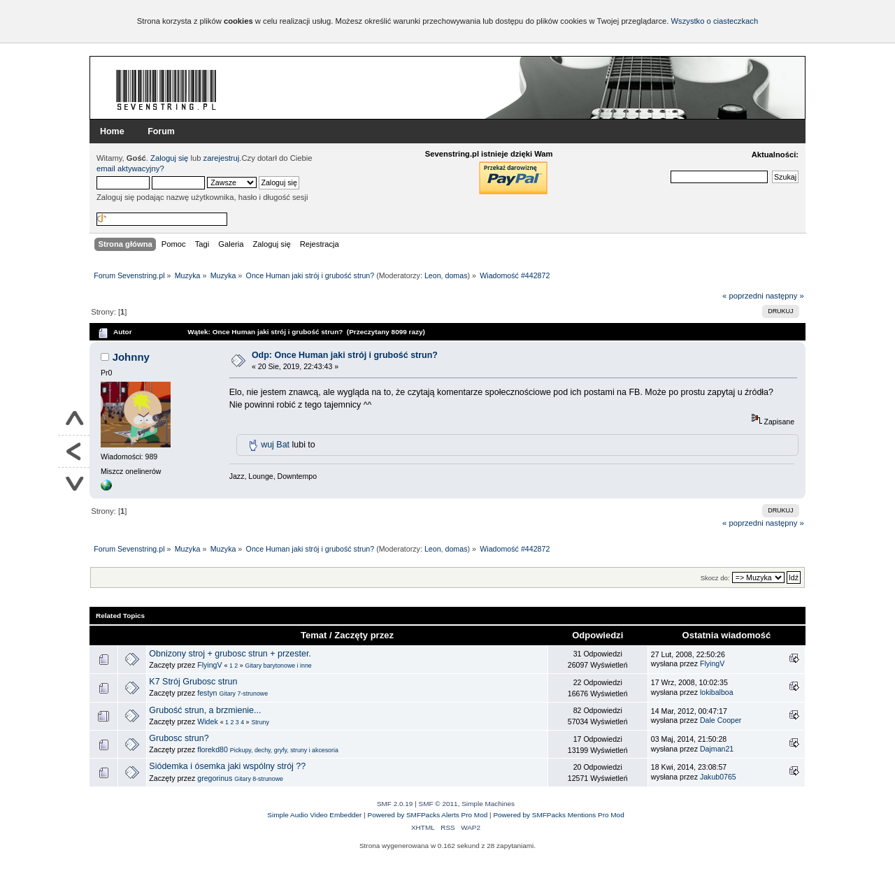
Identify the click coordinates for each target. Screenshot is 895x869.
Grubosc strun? (178, 738)
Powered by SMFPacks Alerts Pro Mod (428, 815)
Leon (432, 275)
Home (112, 131)
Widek (207, 721)
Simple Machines (488, 803)
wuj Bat (275, 445)
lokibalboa (716, 692)
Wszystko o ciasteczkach (714, 21)
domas (456, 275)
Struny (260, 722)
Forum (161, 131)
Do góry (74, 419)
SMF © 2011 (438, 803)
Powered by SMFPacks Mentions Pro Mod (558, 815)
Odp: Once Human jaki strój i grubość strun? (345, 355)
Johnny (131, 357)
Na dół (74, 483)
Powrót (74, 452)
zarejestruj (221, 158)
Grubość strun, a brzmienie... (205, 710)
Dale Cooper (720, 720)
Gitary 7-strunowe (243, 693)
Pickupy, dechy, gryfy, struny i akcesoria (284, 750)
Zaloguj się (169, 158)
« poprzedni (743, 296)
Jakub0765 (718, 777)
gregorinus (214, 778)
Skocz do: (715, 578)
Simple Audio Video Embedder (314, 815)
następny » (785, 296)
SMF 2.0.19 (395, 803)
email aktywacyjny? (130, 168)
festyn (207, 693)
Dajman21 (716, 749)
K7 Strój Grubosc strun (193, 682)
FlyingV (209, 665)
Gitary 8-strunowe (258, 778)
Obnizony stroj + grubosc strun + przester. (229, 654)
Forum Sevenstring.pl (166, 89)
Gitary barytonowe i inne (278, 665)
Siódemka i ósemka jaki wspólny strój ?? (227, 766)
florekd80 (212, 749)
